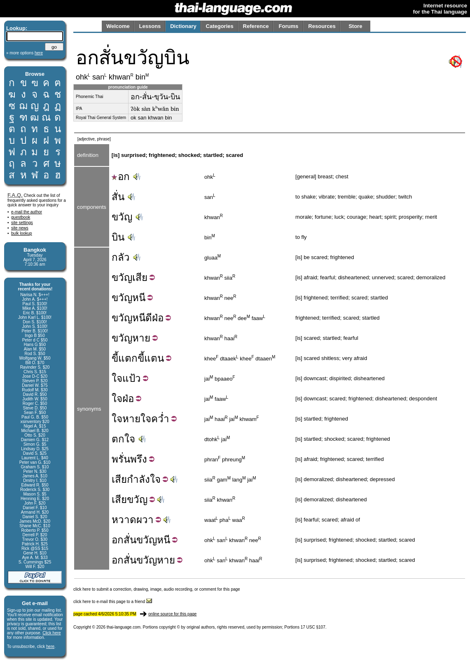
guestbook (20, 217)
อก (121, 176)
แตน (154, 358)
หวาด (124, 519)
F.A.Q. (15, 195)
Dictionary (183, 26)
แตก (128, 358)
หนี (138, 297)
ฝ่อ (158, 317)
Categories (220, 26)
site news (19, 228)
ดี (148, 317)
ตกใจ (123, 438)
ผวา (145, 519)
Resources (321, 26)
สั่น (118, 196)
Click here (51, 633)
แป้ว (131, 378)
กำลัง (138, 479)
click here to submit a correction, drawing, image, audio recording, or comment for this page (156, 589)
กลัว (121, 257)
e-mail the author (26, 212)
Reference (256, 26)
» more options (24, 53)
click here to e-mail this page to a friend (112, 601)
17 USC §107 (313, 627)
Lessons (150, 26)
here (50, 646)
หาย (141, 338)
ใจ (117, 378)
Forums (289, 26)
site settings (22, 222)
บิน (118, 237)
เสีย (139, 277)
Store (355, 26)
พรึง (138, 459)
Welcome (118, 26)
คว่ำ (160, 418)
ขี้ (115, 358)
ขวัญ (122, 216)
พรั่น (121, 459)
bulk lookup (21, 233)
